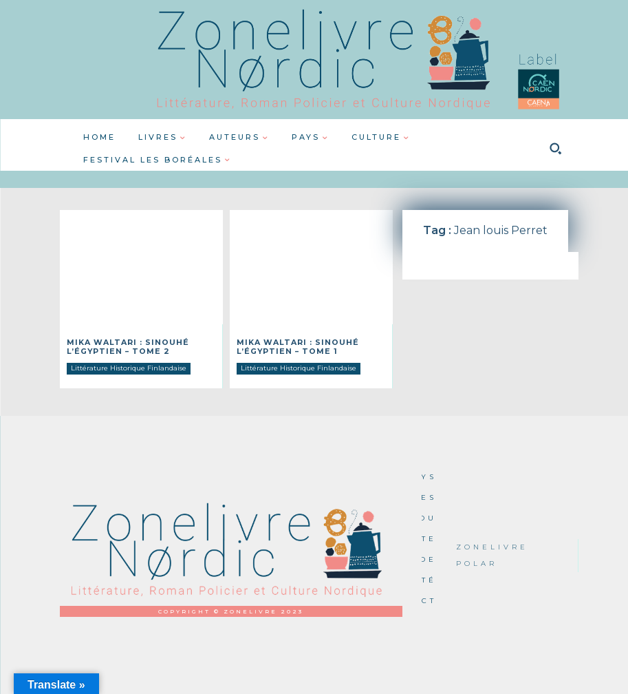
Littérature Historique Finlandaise (128, 366)
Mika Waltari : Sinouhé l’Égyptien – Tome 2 (123, 346)
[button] (556, 149)
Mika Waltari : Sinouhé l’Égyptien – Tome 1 (293, 346)
